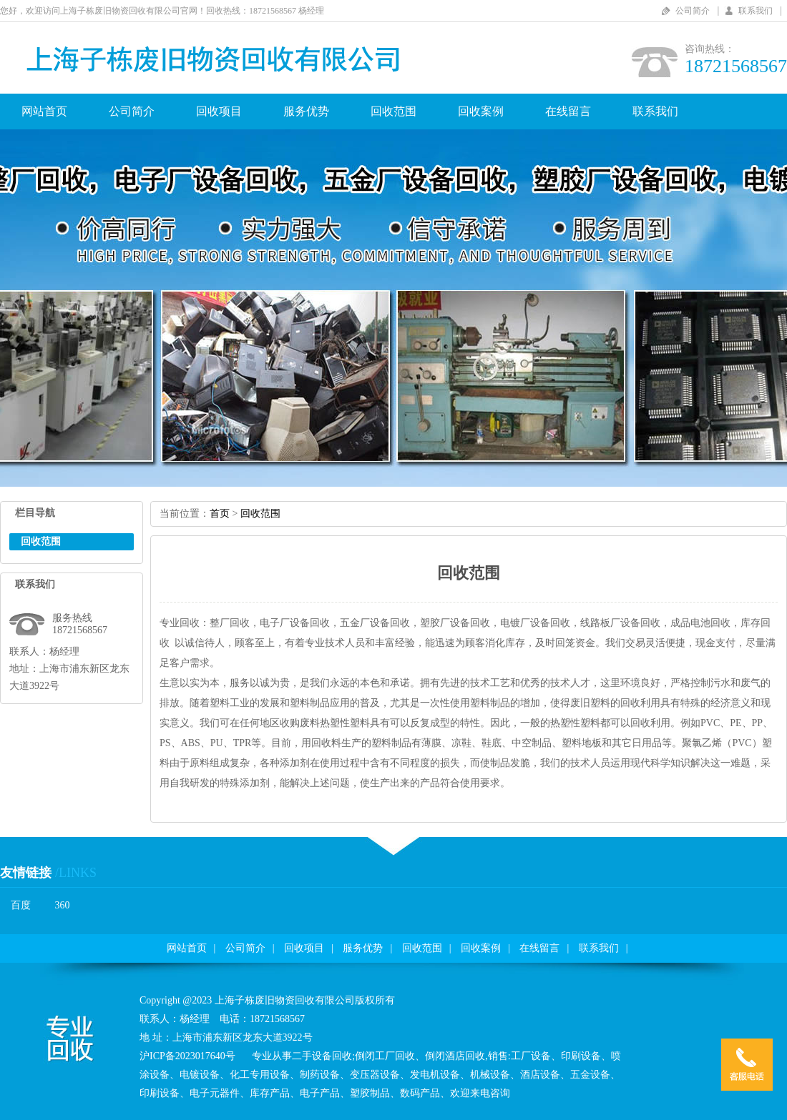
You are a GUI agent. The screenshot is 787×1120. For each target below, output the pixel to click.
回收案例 (481, 111)
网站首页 (44, 111)
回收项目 (219, 111)
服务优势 (306, 111)
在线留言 (568, 111)
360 (62, 905)
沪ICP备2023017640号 (187, 1056)
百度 (21, 905)
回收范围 (393, 111)
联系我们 (755, 11)
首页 (220, 513)
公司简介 (692, 11)
